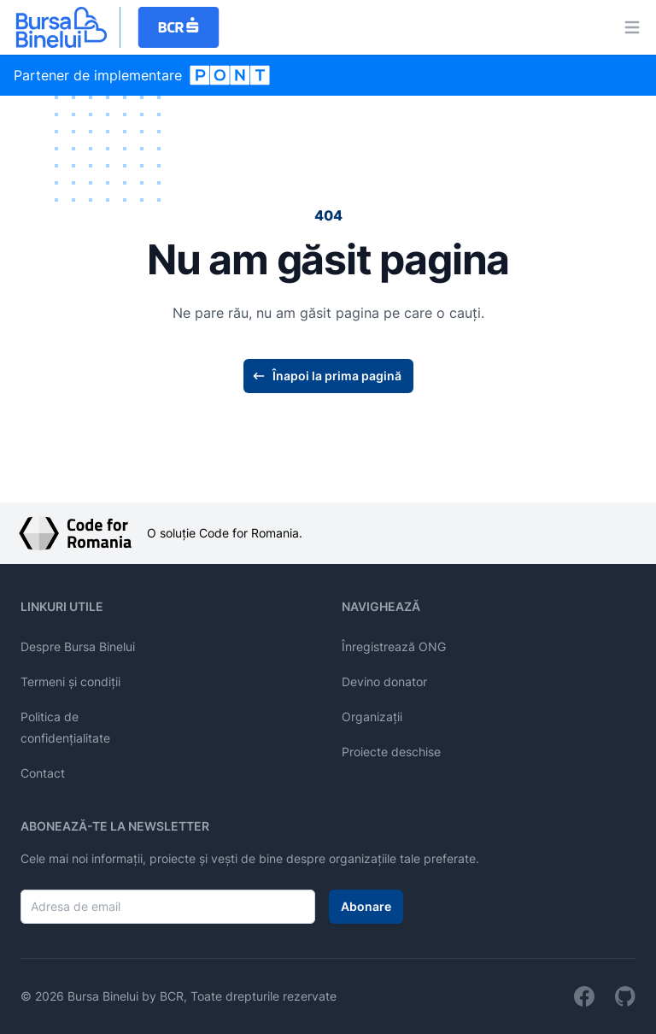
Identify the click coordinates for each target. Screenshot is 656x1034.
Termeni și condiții (70, 681)
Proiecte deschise (391, 751)
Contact (42, 773)
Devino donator (384, 681)
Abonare (366, 906)
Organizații (372, 716)
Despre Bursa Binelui (77, 646)
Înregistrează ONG (394, 646)
